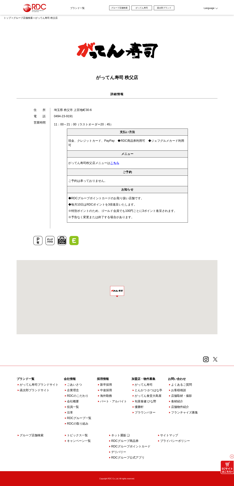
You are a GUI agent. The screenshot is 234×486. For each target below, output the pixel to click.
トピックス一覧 (77, 435)
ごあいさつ (74, 384)
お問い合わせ (177, 378)
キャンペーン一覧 (79, 440)
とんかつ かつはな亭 (148, 390)
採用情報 (103, 378)
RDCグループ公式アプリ (128, 457)
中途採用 (106, 390)
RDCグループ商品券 (125, 440)
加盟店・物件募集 (143, 378)
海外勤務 (106, 395)
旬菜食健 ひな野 (145, 401)
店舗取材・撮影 (181, 395)
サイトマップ (169, 435)
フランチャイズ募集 (184, 412)
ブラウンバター (145, 412)
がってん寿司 (163, 8)
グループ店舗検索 (141, 8)
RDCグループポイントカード (130, 446)
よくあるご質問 (181, 384)
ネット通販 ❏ (120, 435)
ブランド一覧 (55, 8)
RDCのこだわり (77, 395)
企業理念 (73, 390)
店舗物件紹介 (180, 406)
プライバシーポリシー (175, 440)
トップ (7, 18)
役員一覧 (73, 406)
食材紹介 (177, 401)
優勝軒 (139, 406)
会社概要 (73, 401)
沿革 (70, 412)
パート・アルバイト (113, 401)
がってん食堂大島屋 (148, 395)
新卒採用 (106, 384)
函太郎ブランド (186, 8)
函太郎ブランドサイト (34, 390)
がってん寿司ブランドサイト (39, 384)
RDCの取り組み (77, 423)
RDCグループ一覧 (79, 418)
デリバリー (118, 452)
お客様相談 (178, 390)
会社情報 (70, 378)
